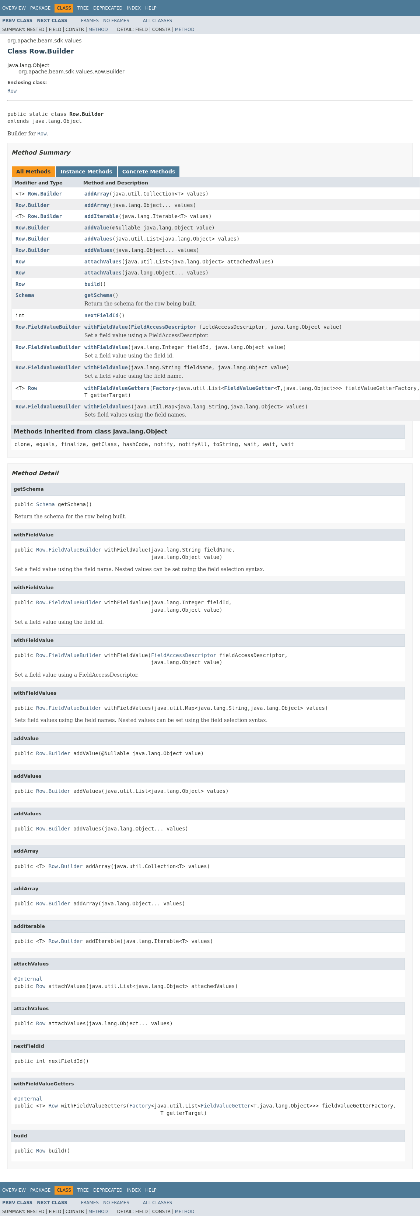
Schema (24, 295)
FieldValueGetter (249, 388)
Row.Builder (45, 194)
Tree (83, 8)
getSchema (98, 295)
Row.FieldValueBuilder (48, 327)
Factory (163, 388)
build (92, 284)
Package (40, 8)
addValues (98, 239)
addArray (96, 194)
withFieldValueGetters (117, 388)
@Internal (28, 979)
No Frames (116, 20)
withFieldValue (106, 327)
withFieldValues (107, 407)
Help (151, 8)
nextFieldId (101, 315)
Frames (90, 20)
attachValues (103, 262)
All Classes (157, 20)
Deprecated (108, 8)
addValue (96, 228)
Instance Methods (86, 172)
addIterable (101, 216)
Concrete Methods (148, 172)
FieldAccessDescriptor (163, 327)
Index (134, 8)
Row (12, 91)
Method (98, 29)
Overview (14, 8)
